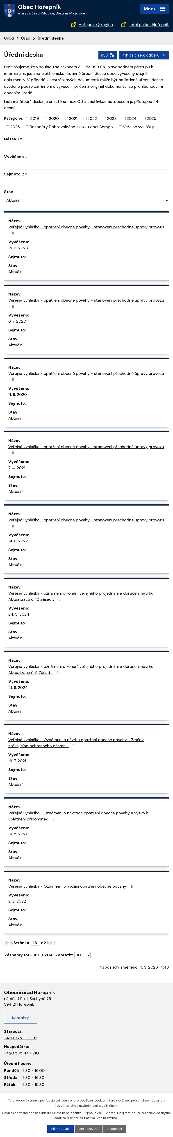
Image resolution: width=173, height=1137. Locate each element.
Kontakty (20, 1018)
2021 (73, 118)
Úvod (9, 38)
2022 (92, 118)
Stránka (21, 943)
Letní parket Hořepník (149, 24)
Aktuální (15, 271)
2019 (34, 118)
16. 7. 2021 (17, 761)
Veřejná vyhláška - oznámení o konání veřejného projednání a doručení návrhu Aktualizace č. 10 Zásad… (80, 596)
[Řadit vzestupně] (21, 138)
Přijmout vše (60, 1129)
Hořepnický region (96, 24)
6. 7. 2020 (17, 321)
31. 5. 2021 (17, 834)
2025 (151, 118)
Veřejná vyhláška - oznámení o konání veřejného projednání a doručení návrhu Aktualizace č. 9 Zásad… (80, 669)
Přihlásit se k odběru (144, 55)
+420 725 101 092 (20, 1038)
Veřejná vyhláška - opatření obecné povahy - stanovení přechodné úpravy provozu (86, 229)
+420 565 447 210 (21, 1053)
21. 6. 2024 (18, 687)
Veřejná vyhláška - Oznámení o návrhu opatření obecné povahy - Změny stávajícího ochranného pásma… (76, 743)
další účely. (110, 1105)
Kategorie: (13, 118)
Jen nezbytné (88, 1129)
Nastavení (114, 1129)
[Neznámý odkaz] (7, 942)
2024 (132, 118)
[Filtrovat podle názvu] (86, 147)
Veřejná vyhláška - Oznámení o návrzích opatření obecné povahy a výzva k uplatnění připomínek (78, 816)
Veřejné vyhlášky (138, 127)
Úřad (25, 38)
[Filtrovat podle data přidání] (86, 165)
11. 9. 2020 (17, 394)
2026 (15, 127)
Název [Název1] (11, 139)
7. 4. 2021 (16, 467)
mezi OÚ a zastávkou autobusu (96, 101)
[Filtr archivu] (86, 200)
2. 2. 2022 (17, 901)
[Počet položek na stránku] (82, 955)
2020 (54, 118)
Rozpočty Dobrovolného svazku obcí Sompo (71, 127)
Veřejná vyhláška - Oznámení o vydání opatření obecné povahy (71, 886)
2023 (112, 118)
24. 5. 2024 (18, 614)
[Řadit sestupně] (21, 140)
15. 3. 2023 (18, 248)
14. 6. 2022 (18, 541)
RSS (107, 55)
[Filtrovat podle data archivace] (86, 182)
